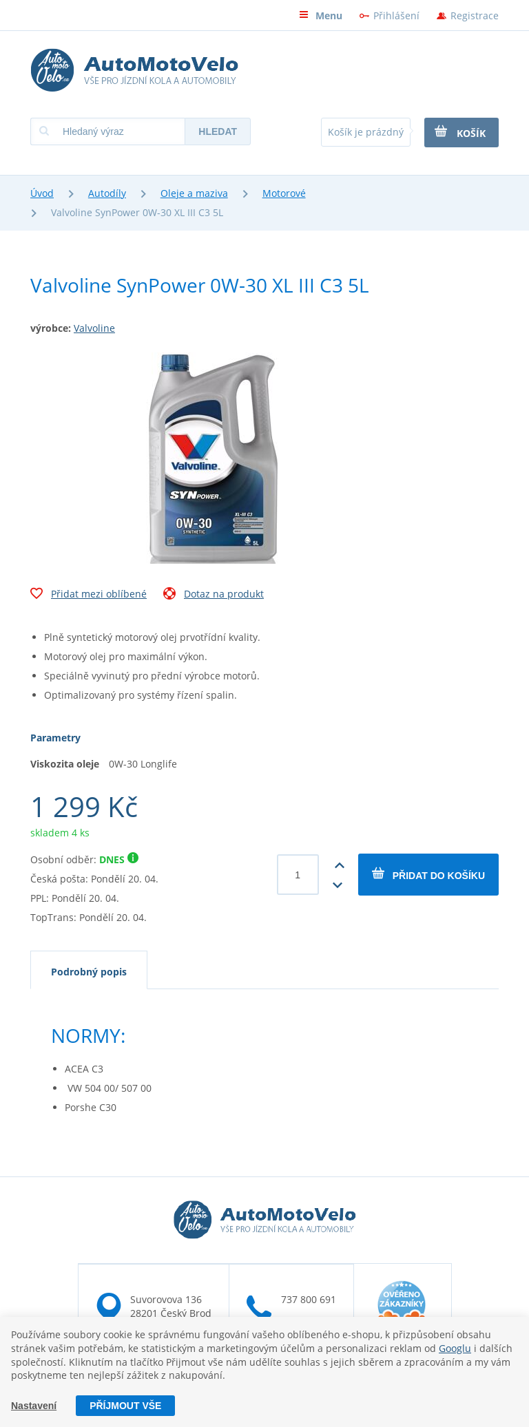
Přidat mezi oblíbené (88, 595)
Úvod (42, 193)
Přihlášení (396, 15)
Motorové (284, 193)
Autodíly (107, 193)
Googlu (455, 1347)
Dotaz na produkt (213, 595)
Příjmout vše (125, 1405)
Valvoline (94, 328)
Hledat (217, 131)
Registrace (474, 15)
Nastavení (33, 1405)
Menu (320, 15)
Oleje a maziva (194, 193)
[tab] (88, 970)
